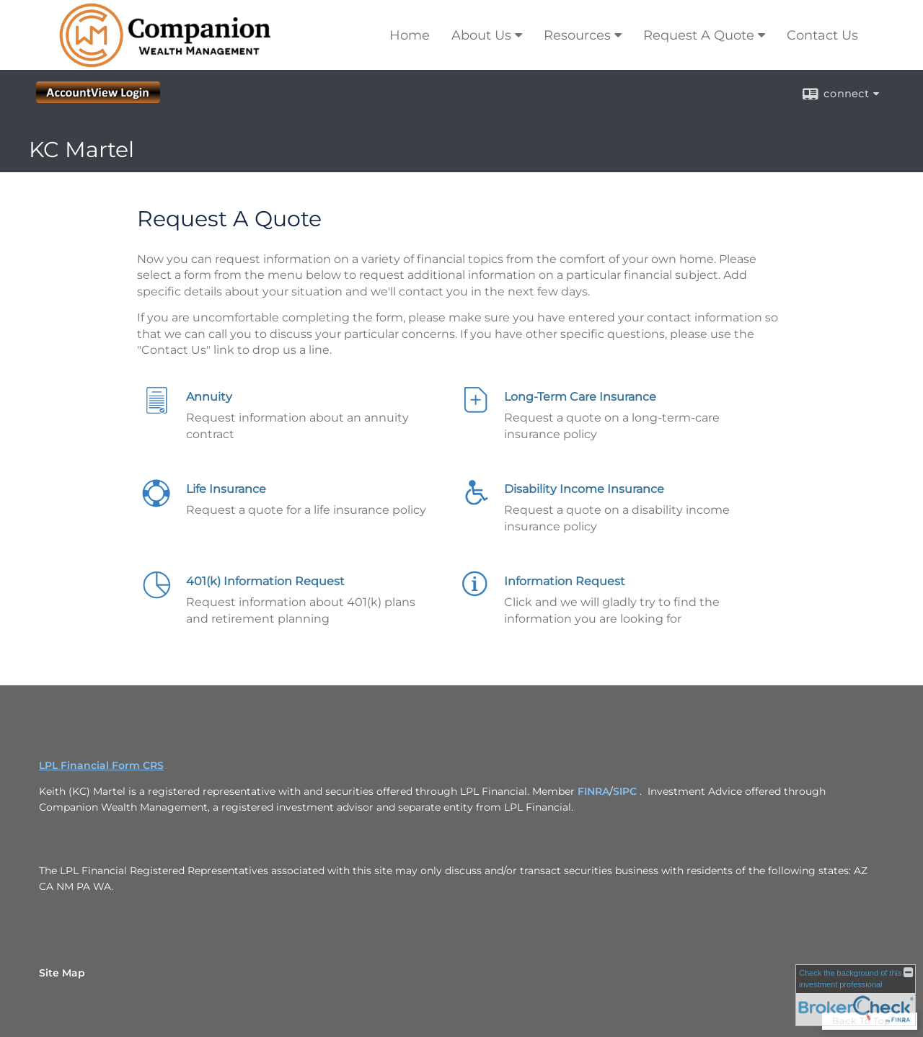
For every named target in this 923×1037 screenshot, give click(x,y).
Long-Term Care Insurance (580, 397)
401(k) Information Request (265, 581)
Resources (577, 35)
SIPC (625, 791)
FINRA (593, 791)
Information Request (564, 581)
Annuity (209, 397)
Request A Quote (698, 35)
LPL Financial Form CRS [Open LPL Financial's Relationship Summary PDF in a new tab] (101, 765)
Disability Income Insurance (584, 489)
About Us (481, 35)
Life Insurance (226, 489)
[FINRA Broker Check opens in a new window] (855, 995)
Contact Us (822, 35)
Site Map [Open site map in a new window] (62, 972)
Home (409, 35)
